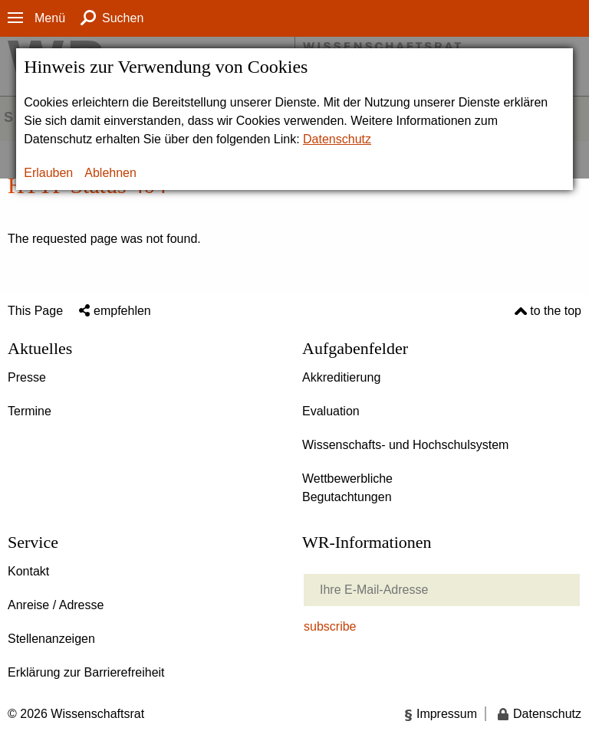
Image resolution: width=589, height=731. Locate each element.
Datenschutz (337, 139)
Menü (50, 18)
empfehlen (122, 310)
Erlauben (48, 172)
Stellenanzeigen (51, 638)
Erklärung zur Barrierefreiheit (86, 672)
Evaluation (331, 411)
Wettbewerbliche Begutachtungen (347, 487)
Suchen (122, 18)
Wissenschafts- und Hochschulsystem (405, 444)
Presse (27, 377)
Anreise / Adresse (56, 604)
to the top (555, 310)
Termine (29, 411)
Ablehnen (110, 172)
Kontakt (28, 571)
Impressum (446, 713)
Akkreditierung (341, 377)
